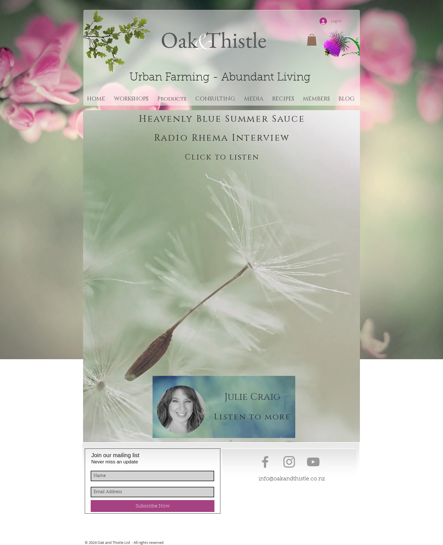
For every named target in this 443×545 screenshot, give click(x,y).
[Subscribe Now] (152, 506)
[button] (312, 40)
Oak (179, 39)
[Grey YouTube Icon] (313, 462)
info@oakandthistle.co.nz (292, 479)
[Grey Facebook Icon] (265, 462)
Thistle (233, 39)
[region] (224, 407)
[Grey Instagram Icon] (289, 462)
